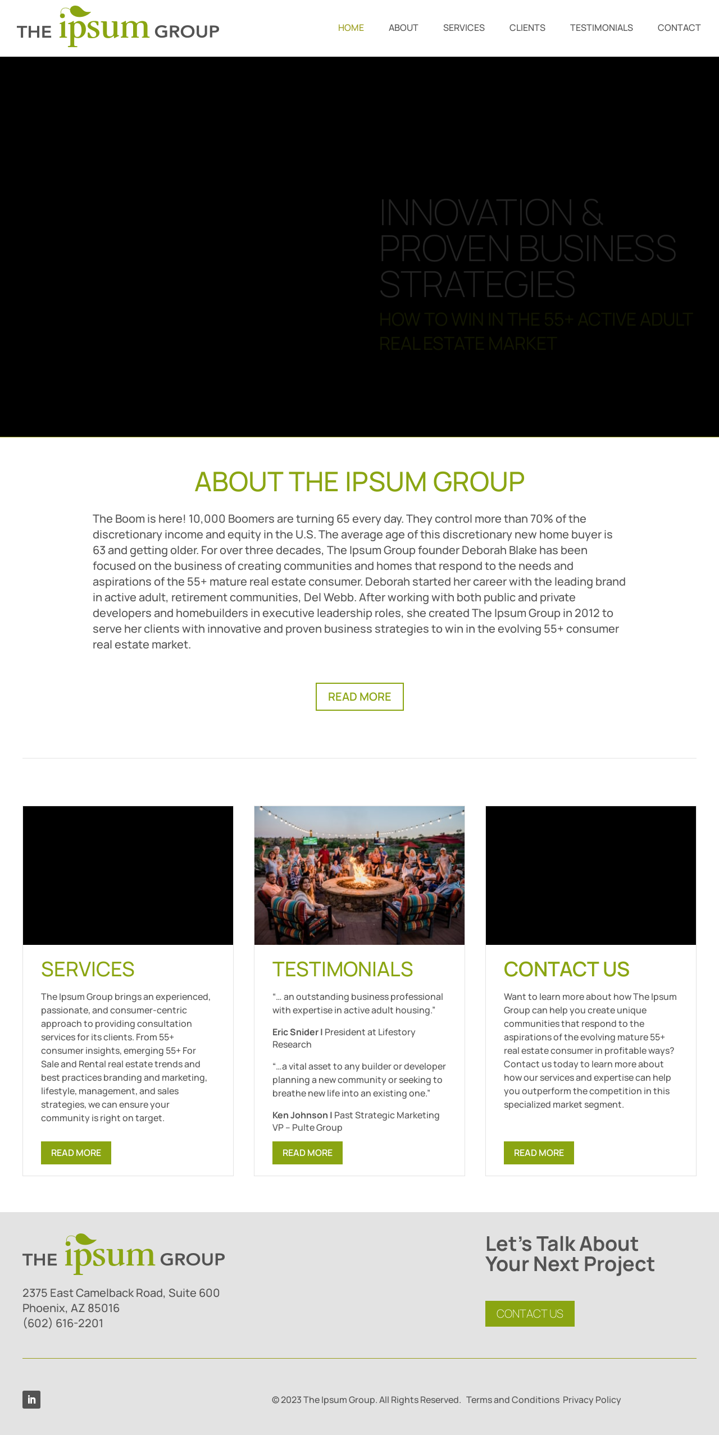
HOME (351, 29)
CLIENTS (527, 29)
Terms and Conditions (512, 1399)
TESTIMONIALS (601, 29)
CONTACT (679, 29)
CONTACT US (530, 1313)
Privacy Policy (592, 1399)
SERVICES (464, 29)
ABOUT (403, 29)
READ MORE (360, 696)
